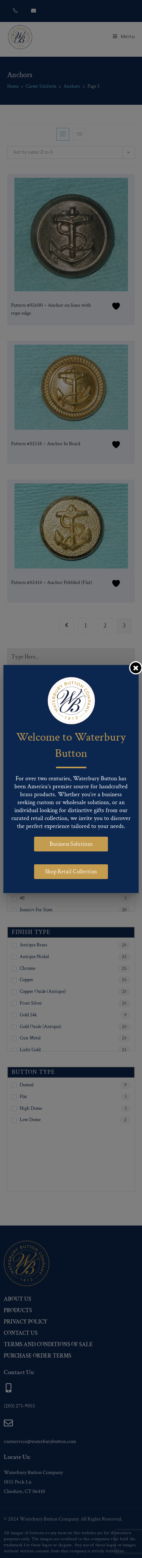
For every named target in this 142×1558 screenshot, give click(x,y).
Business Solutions (71, 844)
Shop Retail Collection (71, 871)
